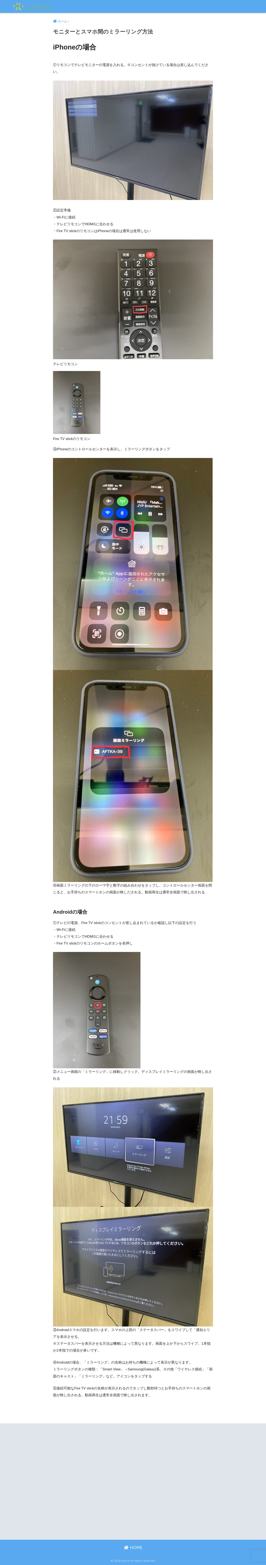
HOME (133, 1547)
